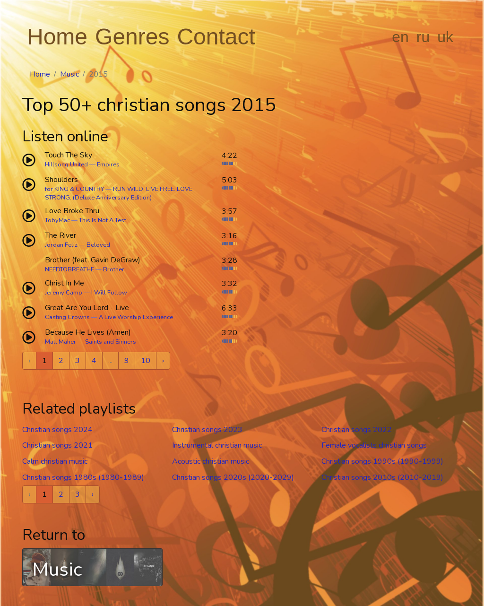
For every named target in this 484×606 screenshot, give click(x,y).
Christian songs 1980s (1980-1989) (83, 477)
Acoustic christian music (210, 461)
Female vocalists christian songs (374, 445)
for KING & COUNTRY (74, 189)
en (400, 36)
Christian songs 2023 (207, 429)
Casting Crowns (67, 317)
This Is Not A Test (102, 220)
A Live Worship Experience (136, 317)
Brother (113, 269)
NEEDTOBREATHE (69, 269)
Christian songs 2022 (356, 429)
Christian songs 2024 (57, 429)
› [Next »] (163, 360)
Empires (108, 164)
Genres (132, 36)
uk (445, 36)
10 (145, 360)
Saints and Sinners (110, 342)
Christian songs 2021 (57, 445)
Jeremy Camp (63, 292)
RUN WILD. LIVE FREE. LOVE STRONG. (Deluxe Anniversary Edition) (118, 193)
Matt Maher (60, 342)
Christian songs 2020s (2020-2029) (233, 477)
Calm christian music (54, 461)
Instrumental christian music (217, 445)
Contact (216, 36)
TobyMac (57, 220)
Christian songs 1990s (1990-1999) (382, 461)
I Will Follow (109, 292)
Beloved (98, 245)
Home (57, 36)
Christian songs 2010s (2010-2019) (382, 477)
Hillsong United (66, 164)
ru (423, 36)
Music (69, 74)
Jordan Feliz (61, 245)
